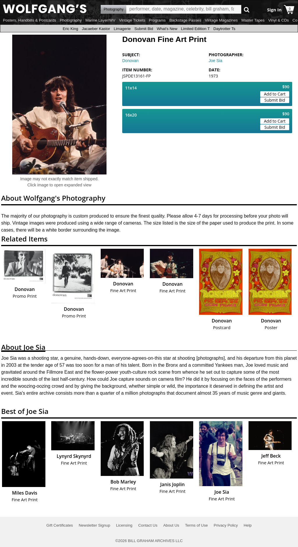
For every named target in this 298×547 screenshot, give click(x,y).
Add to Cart (274, 94)
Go (246, 9)
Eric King (70, 29)
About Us (171, 525)
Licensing (124, 525)
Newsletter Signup (94, 525)
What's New (167, 29)
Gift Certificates (59, 525)
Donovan (130, 60)
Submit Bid (143, 29)
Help (247, 525)
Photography (71, 20)
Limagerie (122, 29)
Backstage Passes (185, 20)
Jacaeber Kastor (96, 29)
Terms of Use (196, 525)
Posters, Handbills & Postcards (29, 20)
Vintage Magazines (221, 20)
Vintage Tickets (132, 20)
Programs (157, 20)
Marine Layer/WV (100, 20)
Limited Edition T (195, 29)
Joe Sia (215, 60)
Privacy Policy (226, 525)
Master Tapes (253, 20)
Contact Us (147, 525)
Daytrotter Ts (224, 29)
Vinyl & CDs (278, 20)
